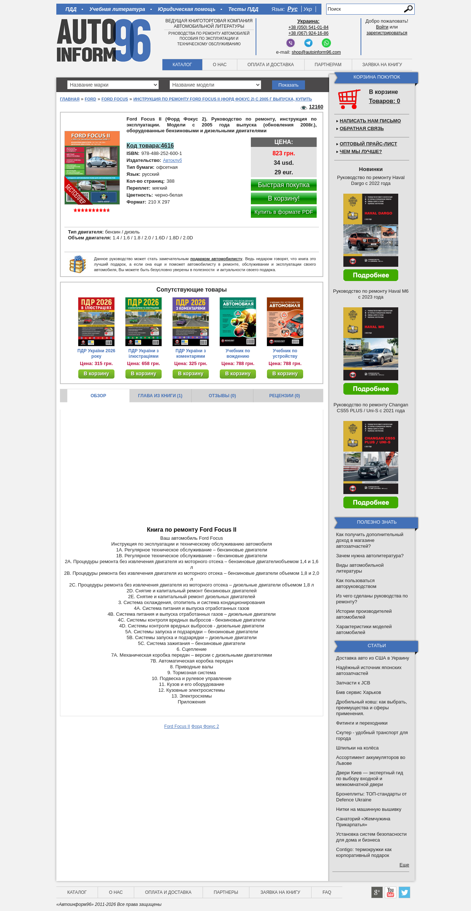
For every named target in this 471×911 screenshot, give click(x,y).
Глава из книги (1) (160, 395)
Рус (292, 9)
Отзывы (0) (222, 395)
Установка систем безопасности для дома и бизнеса (371, 837)
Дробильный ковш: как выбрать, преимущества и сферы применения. (371, 707)
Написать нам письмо (370, 121)
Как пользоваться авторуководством (356, 583)
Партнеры (226, 892)
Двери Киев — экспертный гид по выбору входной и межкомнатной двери (369, 778)
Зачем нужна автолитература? (370, 555)
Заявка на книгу (382, 64)
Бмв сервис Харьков (358, 692)
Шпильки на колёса (357, 748)
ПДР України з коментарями (191, 353)
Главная (69, 99)
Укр (308, 9)
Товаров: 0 (384, 101)
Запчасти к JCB (353, 683)
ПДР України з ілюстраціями (143, 353)
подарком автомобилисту (216, 259)
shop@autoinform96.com (316, 52)
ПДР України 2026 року (97, 353)
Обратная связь (362, 128)
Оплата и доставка (271, 64)
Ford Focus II (177, 726)
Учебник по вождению (238, 353)
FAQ (327, 892)
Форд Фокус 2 (205, 726)
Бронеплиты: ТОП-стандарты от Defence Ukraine (371, 796)
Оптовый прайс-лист (368, 144)
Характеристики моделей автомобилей (364, 629)
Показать (288, 85)
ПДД (70, 9)
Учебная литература (117, 9)
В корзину (96, 373)
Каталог (182, 64)
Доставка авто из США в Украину (372, 658)
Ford (90, 99)
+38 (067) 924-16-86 (309, 33)
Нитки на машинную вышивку (368, 809)
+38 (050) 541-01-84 (309, 27)
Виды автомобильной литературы (360, 568)
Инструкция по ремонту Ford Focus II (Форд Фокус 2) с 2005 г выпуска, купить (222, 99)
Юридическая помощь (186, 9)
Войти (382, 27)
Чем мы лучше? (361, 151)
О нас (220, 64)
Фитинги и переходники (362, 723)
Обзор (98, 395)
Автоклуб (172, 160)
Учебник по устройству (285, 353)
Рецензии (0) (284, 395)
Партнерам (328, 64)
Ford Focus (114, 99)
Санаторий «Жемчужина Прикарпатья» (363, 821)
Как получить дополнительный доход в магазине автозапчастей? (369, 540)
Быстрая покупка (284, 185)
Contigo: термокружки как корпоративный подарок (364, 852)
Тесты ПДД (243, 9)
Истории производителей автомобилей (364, 614)
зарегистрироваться (386, 32)
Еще (404, 865)
